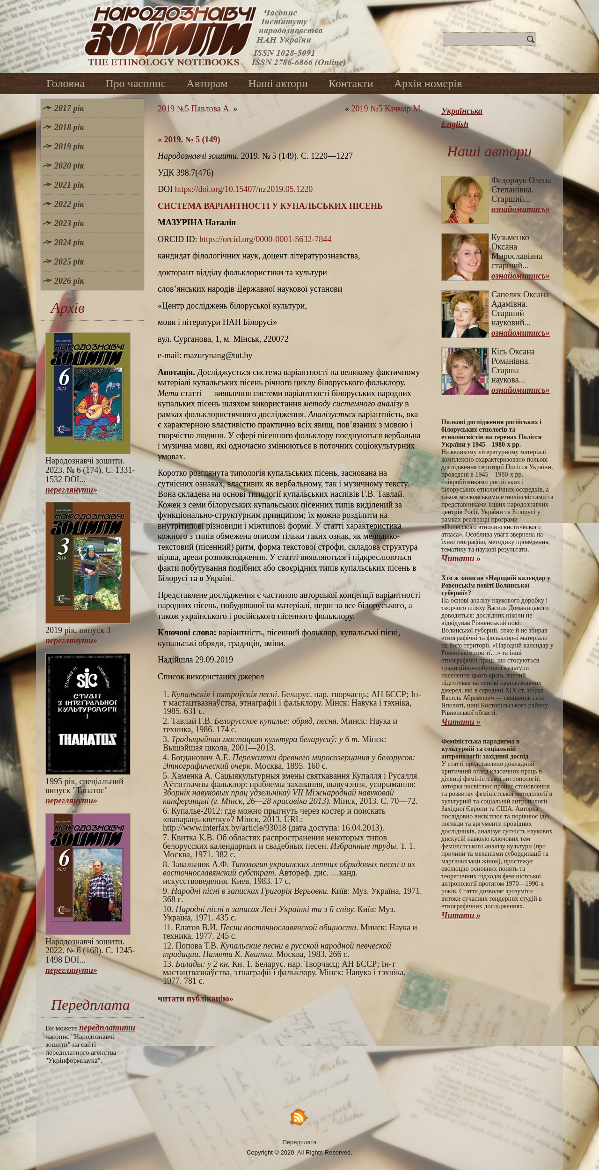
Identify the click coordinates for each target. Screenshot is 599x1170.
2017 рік (69, 108)
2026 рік (69, 281)
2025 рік (69, 261)
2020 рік (69, 165)
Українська (461, 111)
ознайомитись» (520, 209)
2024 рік (69, 242)
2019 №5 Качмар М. (387, 108)
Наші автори (278, 83)
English (454, 124)
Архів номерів (428, 83)
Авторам (206, 83)
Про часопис (135, 83)
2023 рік (69, 223)
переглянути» (71, 489)
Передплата (300, 1142)
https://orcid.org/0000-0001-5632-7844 (265, 239)
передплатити (107, 1027)
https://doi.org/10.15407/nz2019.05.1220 (244, 189)
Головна (65, 83)
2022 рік (69, 204)
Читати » (461, 558)
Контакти (351, 83)
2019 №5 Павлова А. (194, 108)
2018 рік (69, 127)
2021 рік (69, 185)
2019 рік (69, 146)
